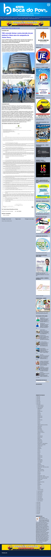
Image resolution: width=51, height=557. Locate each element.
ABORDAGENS (39, 426)
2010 (38, 513)
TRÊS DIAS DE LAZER (40, 470)
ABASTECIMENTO (42, 348)
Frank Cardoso (42, 517)
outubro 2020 (40, 407)
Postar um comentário (6, 215)
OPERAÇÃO (39, 468)
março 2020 (39, 498)
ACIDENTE (39, 463)
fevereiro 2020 (40, 499)
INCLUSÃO (41, 354)
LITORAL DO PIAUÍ (40, 489)
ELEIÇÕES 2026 (42, 323)
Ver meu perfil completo (39, 542)
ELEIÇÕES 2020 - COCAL (41, 475)
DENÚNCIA (39, 413)
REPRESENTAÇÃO (43, 335)
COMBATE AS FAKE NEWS (41, 444)
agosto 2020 (39, 492)
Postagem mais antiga (29, 219)
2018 (38, 503)
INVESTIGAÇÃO (39, 442)
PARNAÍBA (39, 473)
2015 (38, 507)
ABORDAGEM (39, 408)
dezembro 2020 (40, 405)
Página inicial (18, 219)
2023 (38, 400)
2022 (38, 401)
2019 (38, 502)
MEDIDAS (38, 438)
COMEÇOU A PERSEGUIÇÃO (44, 361)
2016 (38, 506)
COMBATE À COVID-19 (40, 432)
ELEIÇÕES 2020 (39, 411)
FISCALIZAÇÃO (39, 429)
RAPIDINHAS (39, 427)
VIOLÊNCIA (39, 447)
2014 (38, 508)
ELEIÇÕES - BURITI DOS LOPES (42, 478)
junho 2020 (39, 494)
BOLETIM (38, 433)
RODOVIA (38, 458)
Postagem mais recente (6, 219)
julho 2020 (39, 493)
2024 (38, 399)
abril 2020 (39, 497)
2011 (38, 512)
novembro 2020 (40, 406)
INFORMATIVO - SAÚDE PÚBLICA (42, 443)
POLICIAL (38, 412)
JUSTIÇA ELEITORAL (40, 469)
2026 (38, 396)
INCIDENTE (41, 372)
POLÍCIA (38, 418)
